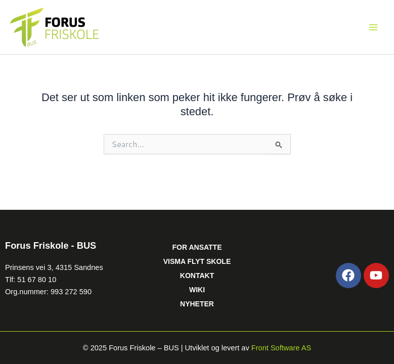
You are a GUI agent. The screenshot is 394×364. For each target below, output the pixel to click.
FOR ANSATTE (197, 247)
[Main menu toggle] (373, 27)
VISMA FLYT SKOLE (197, 261)
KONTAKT (197, 275)
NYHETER (197, 304)
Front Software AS (281, 348)
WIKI (197, 290)
